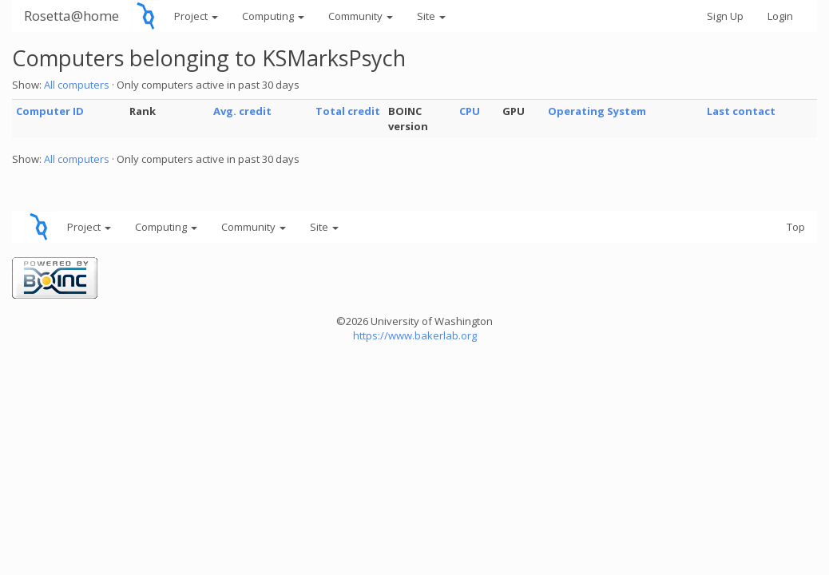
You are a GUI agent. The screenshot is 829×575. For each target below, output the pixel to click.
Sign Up (725, 16)
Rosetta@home (71, 15)
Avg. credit (242, 111)
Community (360, 16)
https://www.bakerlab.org (415, 335)
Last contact (741, 111)
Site (431, 16)
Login (780, 16)
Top (796, 227)
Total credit (347, 111)
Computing (273, 16)
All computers (76, 84)
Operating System (597, 111)
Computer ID (50, 111)
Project (196, 16)
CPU (469, 111)
